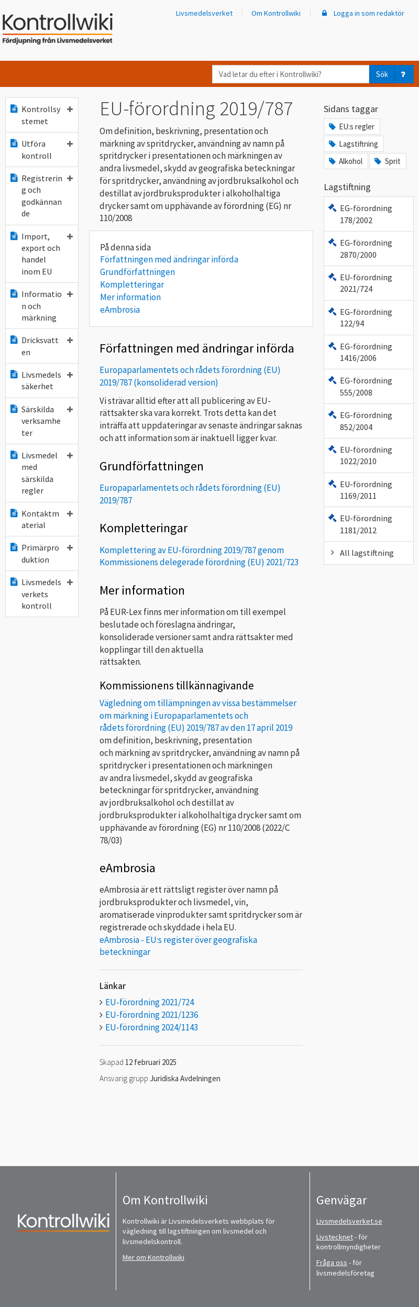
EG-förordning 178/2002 (359, 214)
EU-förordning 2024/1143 (151, 1027)
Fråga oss (331, 1262)
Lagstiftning (352, 144)
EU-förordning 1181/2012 (359, 524)
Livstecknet (334, 1237)
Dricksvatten (41, 346)
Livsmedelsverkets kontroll (41, 594)
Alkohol (344, 161)
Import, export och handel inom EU (41, 254)
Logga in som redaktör (361, 13)
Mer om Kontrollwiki (153, 1257)
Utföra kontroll (41, 149)
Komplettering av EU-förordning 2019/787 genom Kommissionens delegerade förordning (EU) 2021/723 (199, 556)
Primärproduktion (41, 553)
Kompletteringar (132, 284)
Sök (382, 74)
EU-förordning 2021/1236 (151, 1014)
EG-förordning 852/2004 (359, 421)
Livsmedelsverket (204, 13)
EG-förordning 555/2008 (359, 386)
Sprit (386, 161)
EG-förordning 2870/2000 (359, 248)
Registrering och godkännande (41, 195)
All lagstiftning (360, 552)
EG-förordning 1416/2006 (359, 352)
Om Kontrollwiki (276, 13)
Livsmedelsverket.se (349, 1221)
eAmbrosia (120, 309)
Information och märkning (41, 306)
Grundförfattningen (137, 272)
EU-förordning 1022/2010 (359, 455)
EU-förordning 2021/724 (149, 1002)
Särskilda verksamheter (41, 421)
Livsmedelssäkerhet (41, 380)
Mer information (130, 297)
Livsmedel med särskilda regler (41, 473)
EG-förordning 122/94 (359, 317)
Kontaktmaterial (41, 519)
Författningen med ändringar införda (169, 259)
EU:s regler (350, 126)
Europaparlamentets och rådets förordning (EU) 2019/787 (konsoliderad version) (190, 376)
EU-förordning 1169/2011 (359, 490)
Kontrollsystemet (41, 115)
